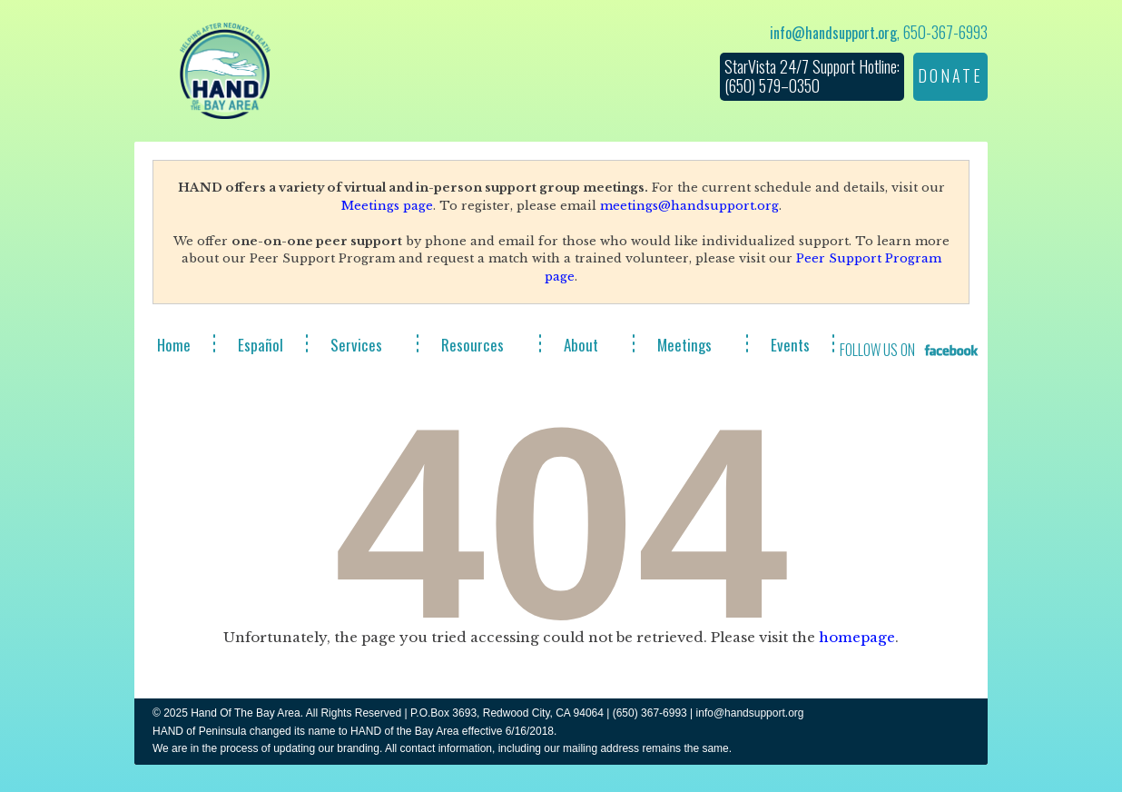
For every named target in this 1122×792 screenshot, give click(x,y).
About (581, 344)
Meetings (684, 344)
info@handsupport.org (833, 33)
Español (260, 344)
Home (174, 344)
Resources (472, 344)
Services (356, 344)
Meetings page (387, 205)
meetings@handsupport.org (689, 205)
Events (790, 344)
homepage (857, 637)
